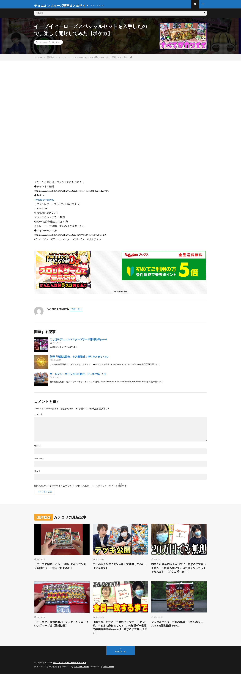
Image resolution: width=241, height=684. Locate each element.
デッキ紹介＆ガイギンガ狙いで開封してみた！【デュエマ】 (120, 569)
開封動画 (55, 45)
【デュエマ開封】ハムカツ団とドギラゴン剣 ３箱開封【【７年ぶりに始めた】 (61, 569)
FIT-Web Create (82, 677)
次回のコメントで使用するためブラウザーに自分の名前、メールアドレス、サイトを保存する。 (81, 488)
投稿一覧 (75, 311)
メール (38, 461)
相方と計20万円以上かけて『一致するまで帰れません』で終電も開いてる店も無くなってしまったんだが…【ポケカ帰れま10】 (179, 573)
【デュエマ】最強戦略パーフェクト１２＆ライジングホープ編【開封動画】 (61, 633)
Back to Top (120, 662)
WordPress (110, 677)
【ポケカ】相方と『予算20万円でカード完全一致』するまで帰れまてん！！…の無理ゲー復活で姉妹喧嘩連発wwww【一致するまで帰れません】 (120, 637)
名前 (37, 448)
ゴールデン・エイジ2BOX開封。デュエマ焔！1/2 (78, 376)
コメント (38, 417)
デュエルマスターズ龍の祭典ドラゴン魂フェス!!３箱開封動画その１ (179, 633)
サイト (37, 474)
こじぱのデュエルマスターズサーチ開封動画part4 (78, 341)
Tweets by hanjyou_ (44, 202)
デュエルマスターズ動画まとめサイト (71, 673)
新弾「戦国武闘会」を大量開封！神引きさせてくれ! (79, 359)
